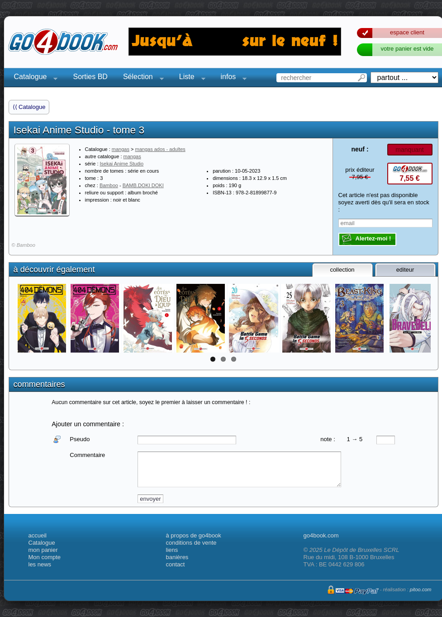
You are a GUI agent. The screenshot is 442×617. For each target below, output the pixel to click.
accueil (38, 535)
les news (40, 564)
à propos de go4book (193, 535)
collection (342, 269)
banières (177, 557)
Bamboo (109, 185)
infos (231, 78)
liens (172, 549)
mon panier (43, 549)
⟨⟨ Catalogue (29, 107)
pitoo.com (421, 589)
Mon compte (45, 557)
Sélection (141, 78)
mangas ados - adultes (160, 149)
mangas (120, 149)
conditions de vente (191, 542)
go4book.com (321, 535)
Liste (189, 78)
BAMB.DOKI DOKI (143, 185)
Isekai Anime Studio (122, 163)
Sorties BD (90, 76)
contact (175, 564)
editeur (405, 269)
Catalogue (33, 78)
